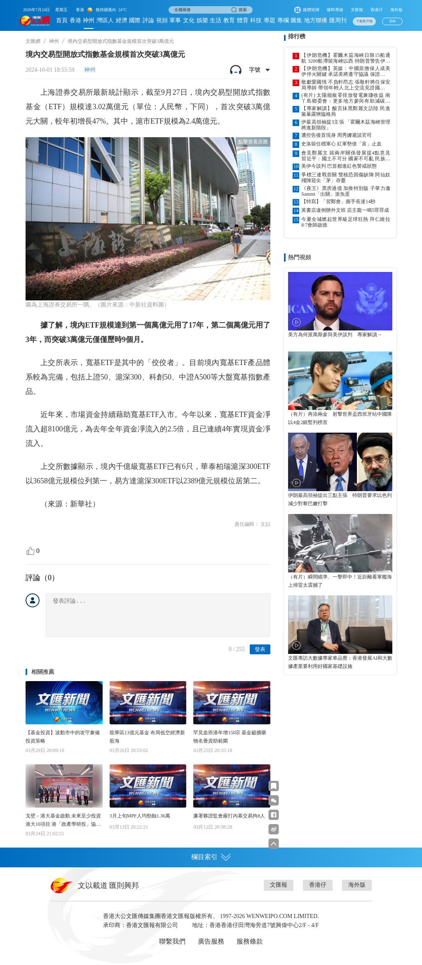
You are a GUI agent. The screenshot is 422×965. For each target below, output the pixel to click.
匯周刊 (338, 20)
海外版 (396, 9)
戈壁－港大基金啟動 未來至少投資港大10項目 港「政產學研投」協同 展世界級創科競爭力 (63, 820)
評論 (148, 20)
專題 (269, 20)
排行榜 (296, 36)
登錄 (392, 21)
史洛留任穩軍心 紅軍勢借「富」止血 (341, 144)
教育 (229, 20)
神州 (88, 20)
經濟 (121, 20)
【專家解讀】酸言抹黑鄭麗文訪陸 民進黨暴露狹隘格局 (345, 111)
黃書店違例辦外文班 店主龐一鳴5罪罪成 (345, 210)
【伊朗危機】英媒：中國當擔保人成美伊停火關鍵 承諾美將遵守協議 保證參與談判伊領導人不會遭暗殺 (345, 71)
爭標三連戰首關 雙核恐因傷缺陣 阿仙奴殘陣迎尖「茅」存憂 (345, 177)
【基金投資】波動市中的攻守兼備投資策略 (63, 737)
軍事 (175, 20)
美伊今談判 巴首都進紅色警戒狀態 (339, 166)
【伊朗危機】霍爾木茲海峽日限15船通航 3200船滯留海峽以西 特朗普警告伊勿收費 (345, 58)
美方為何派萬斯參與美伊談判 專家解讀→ (335, 334)
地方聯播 (315, 20)
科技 (256, 20)
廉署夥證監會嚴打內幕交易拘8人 (229, 816)
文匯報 (357, 9)
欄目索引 (211, 857)
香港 (75, 20)
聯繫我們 (172, 941)
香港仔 (376, 9)
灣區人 (105, 20)
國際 (135, 20)
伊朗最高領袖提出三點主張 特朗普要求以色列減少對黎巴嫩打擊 (340, 499)
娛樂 (202, 20)
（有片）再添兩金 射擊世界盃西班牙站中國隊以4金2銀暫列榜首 (340, 418)
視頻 (162, 20)
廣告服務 (211, 941)
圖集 (296, 20)
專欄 (283, 20)
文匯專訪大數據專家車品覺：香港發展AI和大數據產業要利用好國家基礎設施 (340, 662)
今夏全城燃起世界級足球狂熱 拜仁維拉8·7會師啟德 (345, 222)
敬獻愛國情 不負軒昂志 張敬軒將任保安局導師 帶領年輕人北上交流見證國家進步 (345, 85)
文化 (189, 20)
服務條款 (250, 941)
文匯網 (33, 41)
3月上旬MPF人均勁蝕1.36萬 (140, 816)
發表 (260, 649)
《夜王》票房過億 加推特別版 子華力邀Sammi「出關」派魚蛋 (345, 191)
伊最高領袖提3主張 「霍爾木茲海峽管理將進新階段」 (345, 125)
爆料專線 (335, 9)
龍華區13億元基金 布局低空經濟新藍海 (147, 737)
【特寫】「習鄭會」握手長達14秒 (338, 201)
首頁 (62, 20)
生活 (215, 20)
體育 (243, 20)
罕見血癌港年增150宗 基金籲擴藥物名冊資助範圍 (229, 737)
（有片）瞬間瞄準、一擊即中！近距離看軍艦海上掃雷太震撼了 (340, 581)
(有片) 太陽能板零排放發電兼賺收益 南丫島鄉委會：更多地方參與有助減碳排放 (345, 98)
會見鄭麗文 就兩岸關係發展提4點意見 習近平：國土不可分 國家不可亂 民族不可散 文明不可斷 (345, 156)
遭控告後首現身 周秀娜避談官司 (336, 135)
